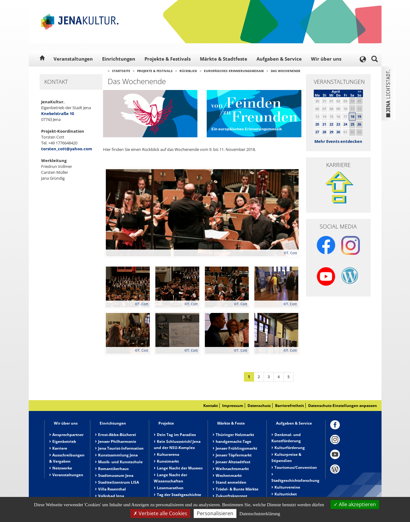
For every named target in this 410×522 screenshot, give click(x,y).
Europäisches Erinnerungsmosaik (234, 71)
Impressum (232, 405)
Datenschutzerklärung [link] (260, 513)
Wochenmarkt (229, 475)
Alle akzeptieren (355, 504)
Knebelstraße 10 (57, 113)
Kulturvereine (287, 487)
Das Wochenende (285, 71)
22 (331, 124)
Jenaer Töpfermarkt (234, 455)
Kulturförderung (289, 447)
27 (317, 132)
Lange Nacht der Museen (180, 468)
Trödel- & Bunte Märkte (237, 489)
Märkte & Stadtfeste (223, 59)
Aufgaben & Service (279, 59)
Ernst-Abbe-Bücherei (117, 434)
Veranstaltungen (73, 59)
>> (359, 91)
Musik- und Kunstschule (120, 461)
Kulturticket (285, 494)
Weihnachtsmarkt (232, 468)
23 (338, 124)
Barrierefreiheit (289, 405)
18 (352, 116)
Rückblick (188, 71)
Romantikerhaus (113, 468)
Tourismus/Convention (295, 467)
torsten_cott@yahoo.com (66, 149)
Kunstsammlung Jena (118, 455)
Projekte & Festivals (168, 59)
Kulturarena (168, 454)
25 (352, 124)
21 (324, 124)
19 (359, 116)
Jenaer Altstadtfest (233, 461)
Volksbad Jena (111, 495)
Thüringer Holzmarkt (235, 434)
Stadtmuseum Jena (115, 475)
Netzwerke (62, 468)
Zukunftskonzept (231, 495)
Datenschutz (259, 405)
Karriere (59, 448)
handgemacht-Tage (233, 441)
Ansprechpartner (68, 434)
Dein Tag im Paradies (176, 434)
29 (331, 132)
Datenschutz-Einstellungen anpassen (342, 405)
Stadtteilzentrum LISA (118, 482)
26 (359, 124)
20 (317, 124)
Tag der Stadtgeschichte (179, 494)
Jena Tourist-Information (121, 448)
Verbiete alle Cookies (160, 513)
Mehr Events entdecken (338, 141)
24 (345, 124)
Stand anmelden (231, 482)
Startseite (121, 71)
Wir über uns (326, 59)
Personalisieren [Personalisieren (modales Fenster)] (215, 513)
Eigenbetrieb (64, 441)
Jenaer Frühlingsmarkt (236, 448)
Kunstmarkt (168, 461)
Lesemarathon (170, 487)
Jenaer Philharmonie (117, 441)
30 (338, 132)
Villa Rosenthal (112, 489)
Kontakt (210, 405)
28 (324, 132)
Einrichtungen (118, 59)
